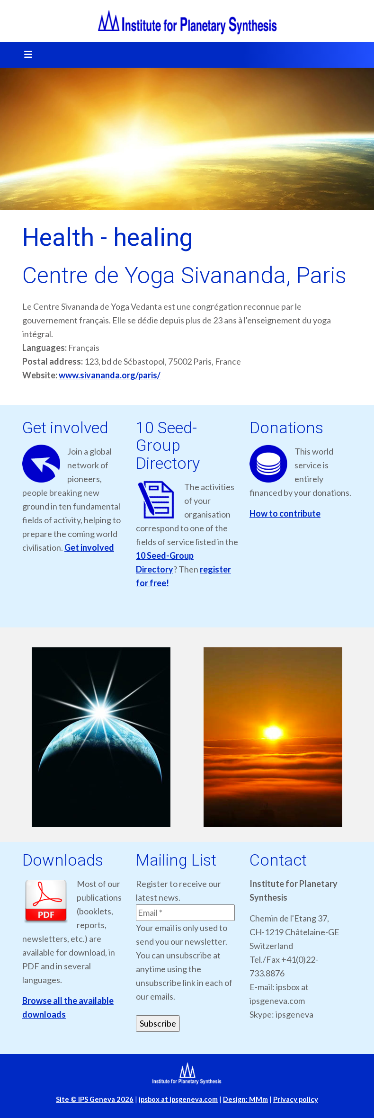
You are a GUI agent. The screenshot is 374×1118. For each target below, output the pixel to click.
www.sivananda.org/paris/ (109, 375)
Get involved (89, 547)
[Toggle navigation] (25, 55)
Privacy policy (295, 1099)
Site (95, 1099)
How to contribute (285, 513)
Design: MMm (245, 1099)
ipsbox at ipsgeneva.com (178, 1099)
